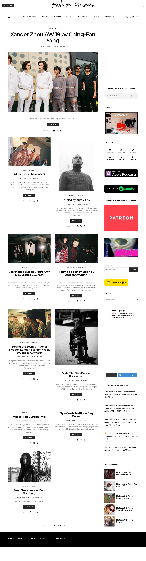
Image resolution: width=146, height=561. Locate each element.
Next (60, 525)
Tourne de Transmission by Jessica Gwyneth (76, 273)
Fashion (68, 17)
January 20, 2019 (46, 46)
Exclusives (56, 17)
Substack (44, 539)
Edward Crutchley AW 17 (29, 174)
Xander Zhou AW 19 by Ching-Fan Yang (52, 37)
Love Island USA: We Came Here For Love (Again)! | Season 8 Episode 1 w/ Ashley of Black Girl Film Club (120, 422)
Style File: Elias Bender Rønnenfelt (76, 375)
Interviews (83, 17)
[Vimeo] (121, 158)
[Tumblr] (132, 158)
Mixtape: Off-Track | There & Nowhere (124, 509)
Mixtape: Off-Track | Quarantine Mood (124, 473)
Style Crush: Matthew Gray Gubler (76, 415)
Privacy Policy (58, 539)
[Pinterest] (110, 158)
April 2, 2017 (23, 178)
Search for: (108, 265)
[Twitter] (130, 17)
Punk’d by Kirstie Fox (76, 200)
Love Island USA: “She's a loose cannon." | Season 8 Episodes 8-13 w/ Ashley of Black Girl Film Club (120, 394)
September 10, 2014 (23, 497)
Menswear (58, 28)
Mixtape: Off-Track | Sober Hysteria (124, 497)
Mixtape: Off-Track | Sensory (124, 521)
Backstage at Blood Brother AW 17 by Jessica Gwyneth (29, 273)
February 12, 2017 (22, 279)
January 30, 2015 (22, 421)
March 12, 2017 (69, 204)
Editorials (72, 196)
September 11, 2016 (23, 357)
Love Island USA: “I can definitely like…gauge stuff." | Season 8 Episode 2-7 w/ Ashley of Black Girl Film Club (119, 408)
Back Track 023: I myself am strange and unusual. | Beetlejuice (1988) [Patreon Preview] (120, 450)
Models (33, 412)
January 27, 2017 (69, 279)
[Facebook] (127, 17)
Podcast (109, 17)
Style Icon (80, 409)
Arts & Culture (29, 17)
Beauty (45, 17)
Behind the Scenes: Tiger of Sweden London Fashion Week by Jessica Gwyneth (29, 349)
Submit (33, 539)
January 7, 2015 (70, 420)
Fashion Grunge (59, 46)
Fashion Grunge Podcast (116, 386)
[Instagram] (133, 17)
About (11, 539)
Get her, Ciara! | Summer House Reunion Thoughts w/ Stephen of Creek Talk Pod (121, 436)
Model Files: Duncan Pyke (29, 416)
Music (96, 17)
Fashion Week (48, 28)
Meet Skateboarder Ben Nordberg (29, 492)
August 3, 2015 (69, 380)
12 (55, 525)
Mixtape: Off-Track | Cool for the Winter (127, 485)
